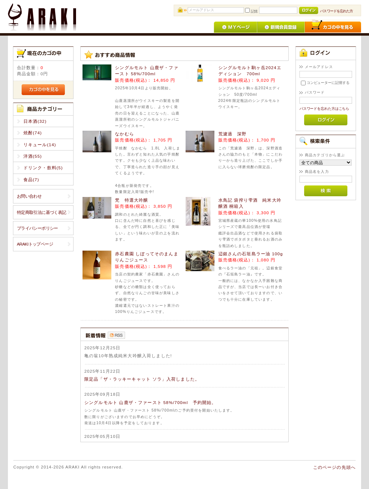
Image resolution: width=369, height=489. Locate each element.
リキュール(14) (39, 144)
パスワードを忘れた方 (336, 11)
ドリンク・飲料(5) (43, 167)
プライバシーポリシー (37, 228)
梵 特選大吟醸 (131, 200)
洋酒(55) (32, 156)
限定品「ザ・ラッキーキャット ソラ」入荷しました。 (142, 379)
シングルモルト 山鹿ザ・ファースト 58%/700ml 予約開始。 (150, 402)
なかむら (124, 133)
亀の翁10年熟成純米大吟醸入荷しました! (128, 355)
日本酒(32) (35, 121)
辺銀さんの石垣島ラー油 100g (250, 253)
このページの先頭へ (334, 467)
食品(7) (31, 179)
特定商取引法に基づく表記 (41, 212)
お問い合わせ (29, 196)
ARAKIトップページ (35, 244)
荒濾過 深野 (232, 133)
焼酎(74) (32, 132)
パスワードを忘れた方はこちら (324, 109)
